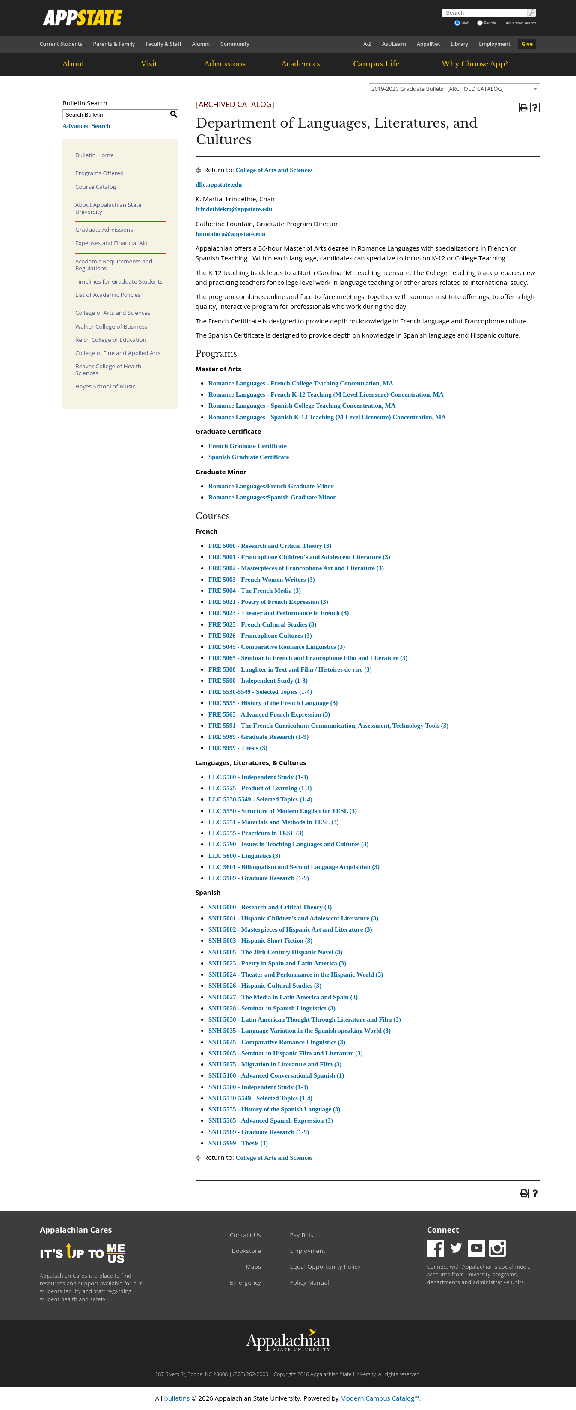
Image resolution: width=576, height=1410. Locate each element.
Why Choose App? (475, 64)
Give (527, 44)
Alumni (201, 44)
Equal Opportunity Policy (325, 1266)
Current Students (61, 44)
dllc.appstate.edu (219, 184)
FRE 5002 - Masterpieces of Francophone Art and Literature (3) (296, 568)
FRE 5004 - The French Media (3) (254, 590)
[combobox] (454, 88)
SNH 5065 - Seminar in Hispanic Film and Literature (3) (285, 1053)
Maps (253, 1266)
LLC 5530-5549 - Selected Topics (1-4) (260, 799)
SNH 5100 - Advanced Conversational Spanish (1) (276, 1075)
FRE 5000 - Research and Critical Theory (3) (269, 545)
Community (234, 44)
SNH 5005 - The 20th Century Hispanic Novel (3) (275, 952)
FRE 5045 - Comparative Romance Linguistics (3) (276, 646)
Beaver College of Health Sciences (108, 369)
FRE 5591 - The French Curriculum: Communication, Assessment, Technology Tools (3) (328, 725)
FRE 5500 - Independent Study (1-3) (258, 680)
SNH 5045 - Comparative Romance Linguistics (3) (276, 1042)
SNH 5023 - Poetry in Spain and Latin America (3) (277, 963)
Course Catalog (95, 187)
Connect (443, 1230)
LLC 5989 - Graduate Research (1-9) (258, 878)
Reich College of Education (110, 340)
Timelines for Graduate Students (119, 281)
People (486, 23)
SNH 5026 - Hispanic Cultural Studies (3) (264, 985)
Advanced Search (86, 125)
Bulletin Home (94, 155)
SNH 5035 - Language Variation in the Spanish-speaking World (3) (299, 1030)
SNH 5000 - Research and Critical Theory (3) (270, 907)
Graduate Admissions (104, 229)
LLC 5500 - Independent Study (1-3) (258, 777)
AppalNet (428, 44)
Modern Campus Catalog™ (379, 1398)
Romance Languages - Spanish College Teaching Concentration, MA (302, 405)
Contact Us (245, 1235)
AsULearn (394, 44)
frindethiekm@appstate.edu (234, 209)
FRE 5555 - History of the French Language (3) (273, 702)
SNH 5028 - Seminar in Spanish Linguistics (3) (272, 1008)
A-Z (367, 44)
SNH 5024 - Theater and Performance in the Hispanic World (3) (295, 974)
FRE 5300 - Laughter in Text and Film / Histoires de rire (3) (290, 669)
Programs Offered (99, 173)
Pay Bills (301, 1235)
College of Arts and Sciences (113, 313)
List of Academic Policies (108, 295)
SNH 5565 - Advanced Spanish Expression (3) (270, 1120)
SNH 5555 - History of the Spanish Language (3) (274, 1109)
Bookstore (246, 1251)
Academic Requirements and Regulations (113, 264)
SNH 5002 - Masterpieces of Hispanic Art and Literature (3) (290, 929)
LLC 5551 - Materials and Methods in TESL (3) (273, 822)
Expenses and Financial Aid (111, 243)
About (73, 64)
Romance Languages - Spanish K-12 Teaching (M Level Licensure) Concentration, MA (327, 417)
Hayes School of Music (105, 386)
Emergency (245, 1282)
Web (461, 23)
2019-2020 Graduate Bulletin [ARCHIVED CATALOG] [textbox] (437, 89)
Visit (149, 64)
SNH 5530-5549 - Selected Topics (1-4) (260, 1098)
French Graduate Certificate (247, 445)
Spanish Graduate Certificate (248, 457)
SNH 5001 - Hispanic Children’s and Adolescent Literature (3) (293, 918)
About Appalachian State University (108, 208)
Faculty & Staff (163, 44)
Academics (300, 64)
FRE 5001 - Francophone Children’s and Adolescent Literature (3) (299, 556)
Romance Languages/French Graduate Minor (271, 486)
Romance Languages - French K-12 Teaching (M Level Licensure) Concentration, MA (326, 394)
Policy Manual (309, 1282)
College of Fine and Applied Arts (117, 353)
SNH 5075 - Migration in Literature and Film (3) (274, 1064)
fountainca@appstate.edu (231, 233)
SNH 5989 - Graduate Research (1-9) (258, 1132)
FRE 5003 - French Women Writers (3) (261, 579)
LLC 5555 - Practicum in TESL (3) (255, 833)
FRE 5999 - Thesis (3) (237, 747)
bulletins (177, 1398)
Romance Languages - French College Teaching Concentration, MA (300, 383)
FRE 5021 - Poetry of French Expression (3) (268, 601)
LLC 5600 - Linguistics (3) (244, 855)
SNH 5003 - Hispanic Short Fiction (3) (260, 940)
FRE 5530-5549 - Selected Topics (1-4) (260, 691)
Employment (494, 44)
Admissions (225, 64)
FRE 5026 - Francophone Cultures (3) (260, 635)
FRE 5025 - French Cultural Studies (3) (262, 624)
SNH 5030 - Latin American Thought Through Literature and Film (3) (304, 1019)
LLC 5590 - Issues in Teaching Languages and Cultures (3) (288, 844)
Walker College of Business (111, 326)
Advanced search (521, 23)
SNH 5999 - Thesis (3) (238, 1143)
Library (459, 44)
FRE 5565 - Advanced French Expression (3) (269, 714)
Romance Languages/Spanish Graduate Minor (272, 497)
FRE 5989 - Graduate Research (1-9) (258, 736)
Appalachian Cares (76, 1230)
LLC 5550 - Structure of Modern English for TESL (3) (282, 810)
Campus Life (376, 64)
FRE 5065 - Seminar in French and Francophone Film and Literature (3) (307, 657)
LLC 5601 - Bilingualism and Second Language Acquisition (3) (294, 866)
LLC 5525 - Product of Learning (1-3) (260, 788)
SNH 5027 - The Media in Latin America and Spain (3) (283, 997)
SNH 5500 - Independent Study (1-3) (258, 1087)
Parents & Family (114, 44)
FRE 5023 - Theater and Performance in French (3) (278, 612)
